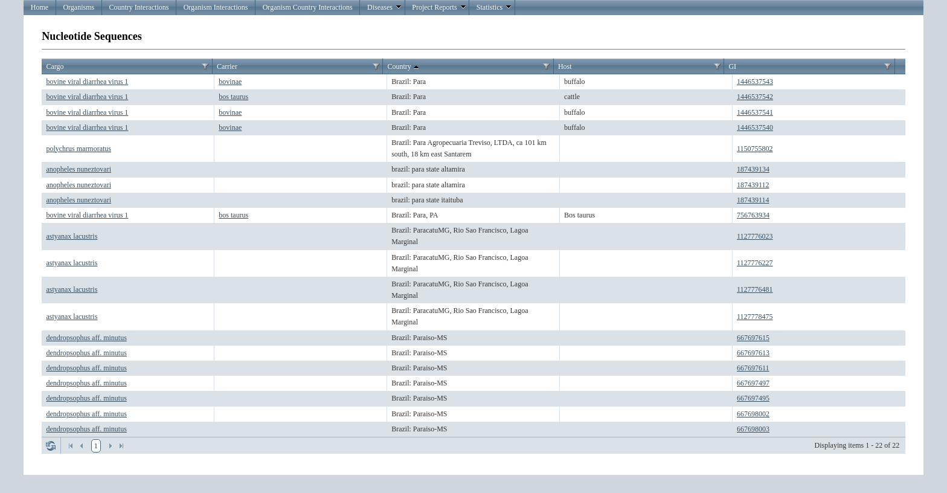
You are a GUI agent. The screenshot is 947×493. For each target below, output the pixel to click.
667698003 (753, 429)
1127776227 (755, 263)
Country (403, 67)
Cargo (54, 66)
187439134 (753, 169)
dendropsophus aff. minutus (86, 338)
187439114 (753, 200)
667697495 (753, 398)
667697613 (753, 353)
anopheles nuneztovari (78, 169)
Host (565, 66)
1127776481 (755, 289)
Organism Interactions (216, 7)
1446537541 (755, 112)
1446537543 (755, 81)
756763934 (753, 215)
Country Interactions (139, 7)
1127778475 (755, 316)
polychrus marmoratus (78, 148)
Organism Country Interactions (308, 7)
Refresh (51, 446)
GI (732, 66)
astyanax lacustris (71, 236)
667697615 (753, 338)
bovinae (230, 81)
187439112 (753, 185)
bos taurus (233, 96)
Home (39, 7)
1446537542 (755, 96)
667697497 (753, 383)
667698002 (753, 414)
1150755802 (755, 148)
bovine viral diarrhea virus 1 (87, 81)
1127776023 (755, 236)
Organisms (78, 7)
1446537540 (755, 127)
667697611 (753, 368)
